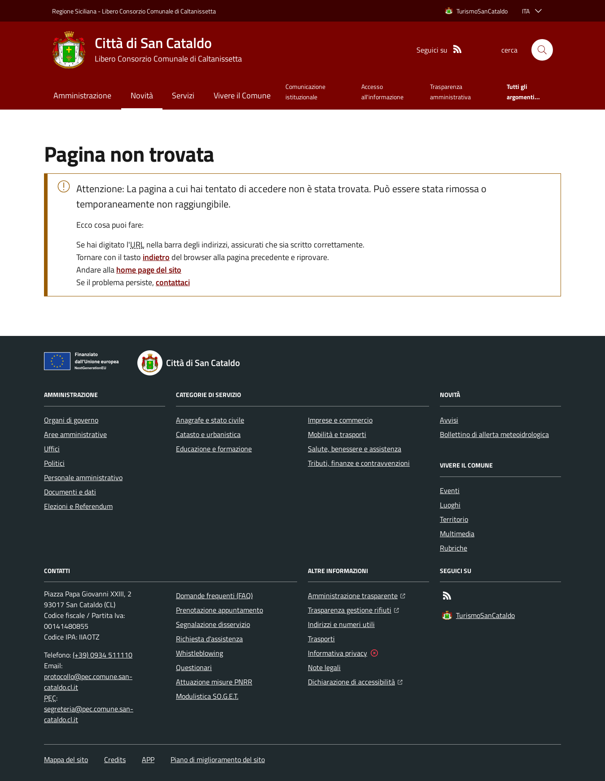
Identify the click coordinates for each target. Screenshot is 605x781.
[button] (542, 50)
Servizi (183, 95)
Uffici (52, 448)
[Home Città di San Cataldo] (147, 49)
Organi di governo (71, 420)
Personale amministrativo (83, 477)
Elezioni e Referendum (78, 506)
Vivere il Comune (242, 95)
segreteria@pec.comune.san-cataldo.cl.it (88, 714)
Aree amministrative (75, 434)
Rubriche (453, 548)
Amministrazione (82, 95)
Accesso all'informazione (382, 91)
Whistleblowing (199, 653)
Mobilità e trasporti (337, 434)
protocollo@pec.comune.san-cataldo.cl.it (88, 682)
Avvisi (449, 420)
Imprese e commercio (340, 420)
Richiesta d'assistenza (209, 638)
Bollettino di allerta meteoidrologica (494, 434)
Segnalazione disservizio (213, 624)
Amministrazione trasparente (356, 594)
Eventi (450, 490)
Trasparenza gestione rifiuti (353, 609)
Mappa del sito (66, 759)
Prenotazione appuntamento (219, 610)
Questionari (194, 667)
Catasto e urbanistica (208, 434)
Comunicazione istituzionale (305, 91)
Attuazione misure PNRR (214, 681)
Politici (54, 463)
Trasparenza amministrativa (450, 91)
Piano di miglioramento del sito (218, 759)
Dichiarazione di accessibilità (355, 681)
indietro (156, 257)
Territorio (454, 519)
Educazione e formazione (214, 448)
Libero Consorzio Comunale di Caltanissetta (159, 11)
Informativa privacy (337, 653)
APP (148, 759)
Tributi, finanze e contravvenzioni (359, 463)
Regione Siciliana (74, 11)
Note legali (324, 667)
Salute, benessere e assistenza (354, 448)
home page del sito (148, 270)
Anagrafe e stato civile (210, 420)
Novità (142, 95)
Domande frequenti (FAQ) (214, 595)
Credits (115, 759)
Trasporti (321, 638)
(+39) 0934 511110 (102, 654)
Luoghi (450, 504)
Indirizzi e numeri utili (341, 624)
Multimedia (457, 533)
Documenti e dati (70, 491)
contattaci (173, 282)
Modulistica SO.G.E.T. (207, 696)
